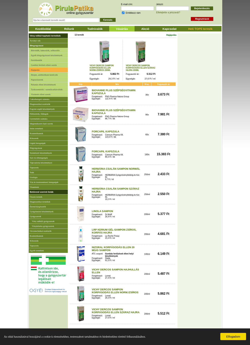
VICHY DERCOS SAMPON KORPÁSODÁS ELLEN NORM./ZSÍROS (115, 291)
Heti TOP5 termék (200, 28)
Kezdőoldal (43, 28)
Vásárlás (122, 28)
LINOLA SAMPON (102, 211)
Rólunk (69, 28)
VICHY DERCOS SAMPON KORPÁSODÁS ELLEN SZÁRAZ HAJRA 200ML (140, 67)
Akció (145, 28)
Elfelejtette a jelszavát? (168, 12)
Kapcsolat (169, 28)
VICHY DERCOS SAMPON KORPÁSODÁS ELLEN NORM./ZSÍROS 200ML (102, 67)
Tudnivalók (95, 28)
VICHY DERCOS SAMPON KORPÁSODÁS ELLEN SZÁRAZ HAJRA (115, 311)
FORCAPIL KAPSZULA (105, 131)
